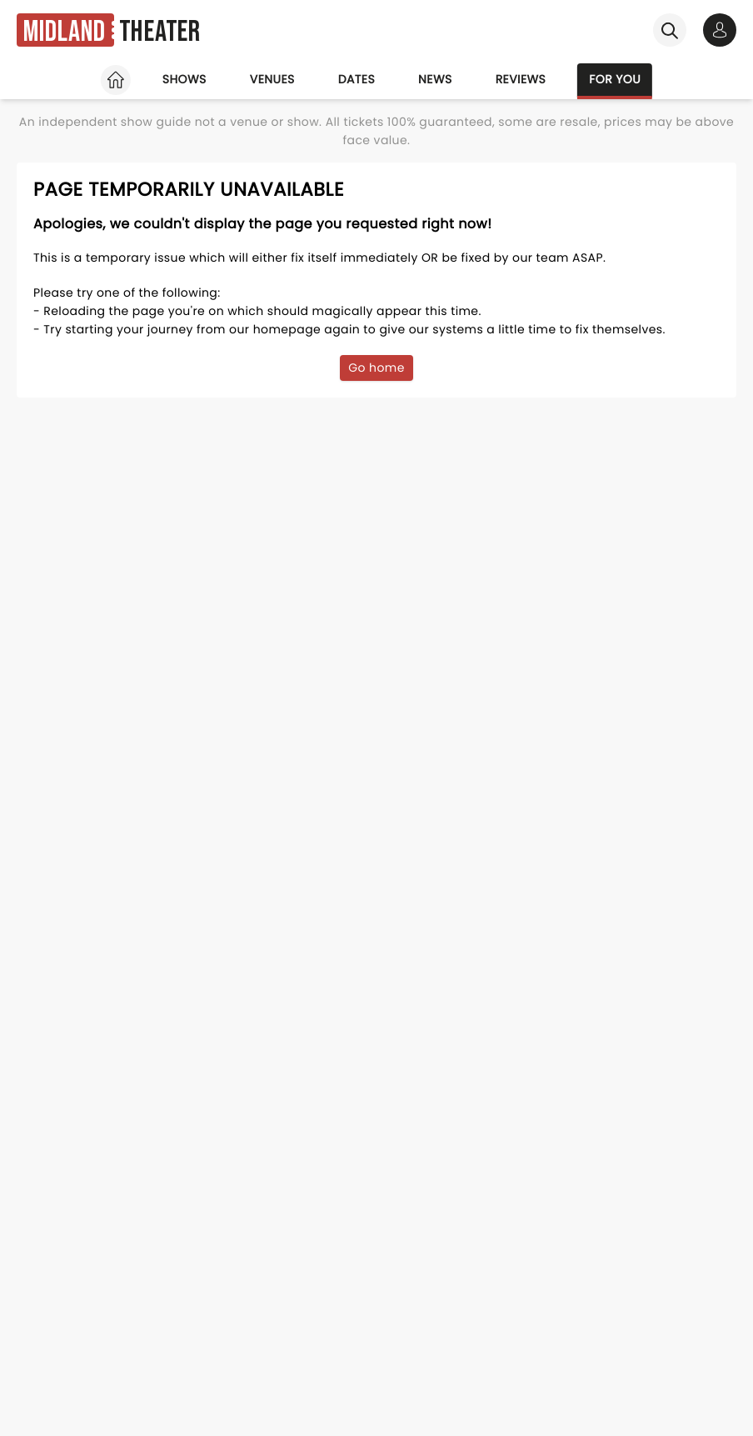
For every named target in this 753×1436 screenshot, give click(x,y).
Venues (272, 79)
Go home (376, 367)
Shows (184, 79)
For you (615, 79)
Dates (356, 79)
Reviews (521, 79)
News (435, 79)
